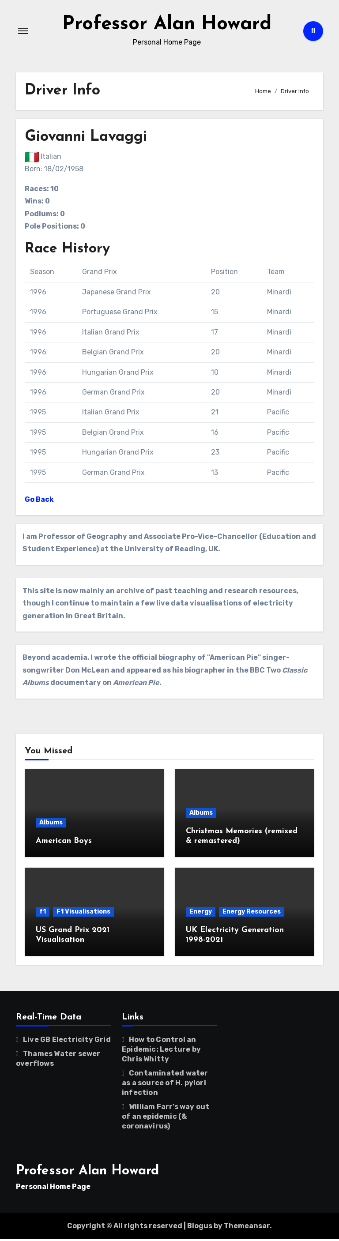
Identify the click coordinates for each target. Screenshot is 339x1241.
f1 (42, 914)
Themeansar (247, 1227)
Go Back (39, 501)
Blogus (199, 1227)
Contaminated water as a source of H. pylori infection (165, 1084)
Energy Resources (251, 914)
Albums (51, 824)
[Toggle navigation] (23, 31)
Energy (200, 914)
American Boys (64, 843)
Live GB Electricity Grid (67, 1041)
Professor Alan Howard (166, 25)
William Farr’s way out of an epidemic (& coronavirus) (165, 1118)
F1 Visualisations (83, 914)
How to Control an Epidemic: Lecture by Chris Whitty (161, 1051)
